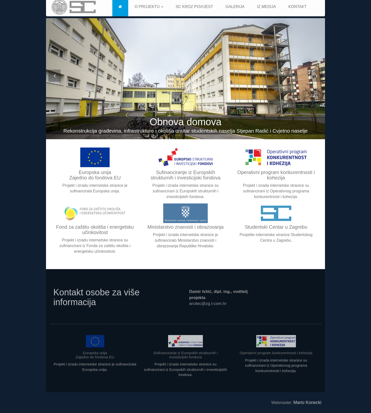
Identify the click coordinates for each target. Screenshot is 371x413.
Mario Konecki (307, 402)
